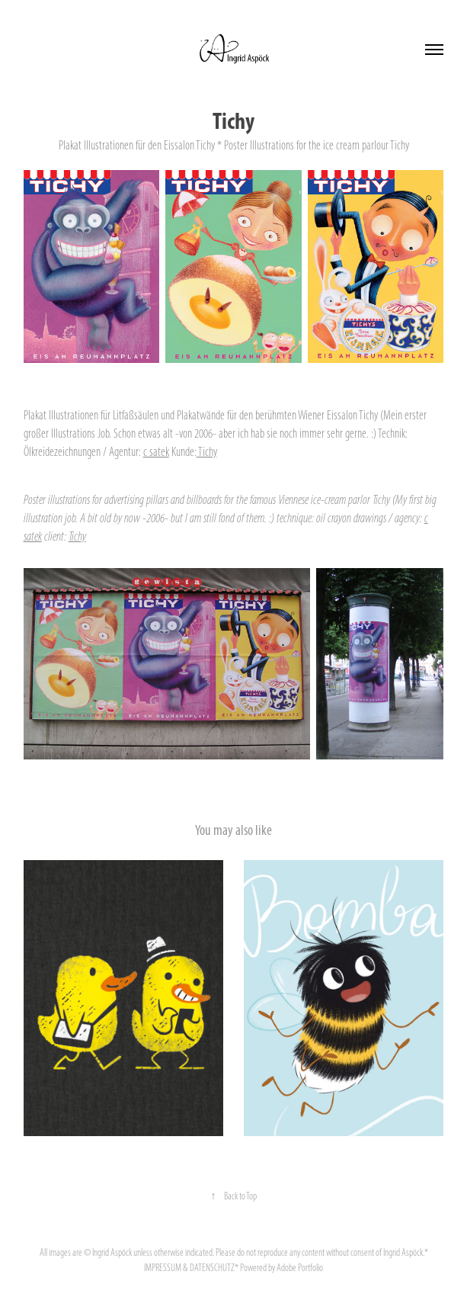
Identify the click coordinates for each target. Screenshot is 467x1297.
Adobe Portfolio (300, 1267)
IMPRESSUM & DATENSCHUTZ (189, 1267)
